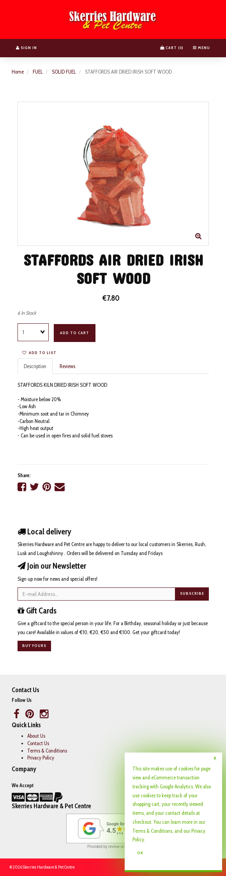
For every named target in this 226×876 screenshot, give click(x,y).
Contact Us (38, 743)
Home (18, 72)
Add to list (39, 352)
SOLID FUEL (64, 72)
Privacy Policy (40, 757)
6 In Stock (27, 313)
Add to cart (74, 332)
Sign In (26, 47)
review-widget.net (123, 846)
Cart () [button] (172, 47)
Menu (201, 47)
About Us (36, 736)
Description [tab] (35, 366)
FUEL (38, 72)
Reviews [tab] (67, 366)
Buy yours (34, 645)
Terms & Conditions (47, 750)
